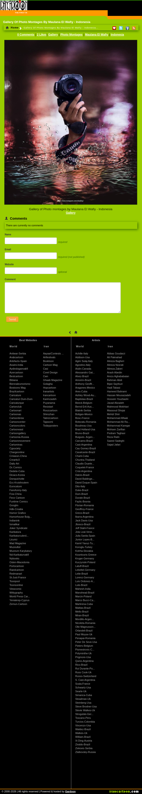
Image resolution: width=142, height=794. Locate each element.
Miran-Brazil (82, 615)
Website (9, 264)
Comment (10, 279)
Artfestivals (49, 357)
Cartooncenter (17, 421)
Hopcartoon (49, 387)
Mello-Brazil (82, 611)
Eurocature (15, 486)
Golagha (48, 383)
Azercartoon (16, 372)
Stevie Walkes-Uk (85, 710)
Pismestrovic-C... (84, 649)
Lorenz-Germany (84, 577)
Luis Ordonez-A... (85, 581)
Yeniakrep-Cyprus (19, 600)
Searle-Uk (80, 691)
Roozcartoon (50, 410)
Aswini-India (16, 364)
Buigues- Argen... (85, 437)
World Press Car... (19, 596)
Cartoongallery (17, 433)
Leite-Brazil (81, 573)
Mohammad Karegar (118, 425)
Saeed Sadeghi (115, 440)
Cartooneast (16, 429)
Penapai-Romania (85, 638)
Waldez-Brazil (83, 729)
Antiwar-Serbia (17, 353)
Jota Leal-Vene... (84, 531)
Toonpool (14, 581)
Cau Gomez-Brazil (85, 448)
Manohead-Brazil (84, 592)
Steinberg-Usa (83, 702)
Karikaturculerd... (19, 535)
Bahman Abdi (114, 380)
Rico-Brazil (81, 664)
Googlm (13, 505)
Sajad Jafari (113, 444)
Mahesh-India (83, 588)
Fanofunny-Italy (18, 490)
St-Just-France (17, 577)
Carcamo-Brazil (84, 440)
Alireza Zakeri (114, 368)
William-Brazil (83, 736)
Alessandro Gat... (85, 372)
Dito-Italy (80, 486)
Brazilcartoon (16, 391)
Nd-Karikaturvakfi (19, 554)
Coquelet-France (84, 467)
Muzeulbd (14, 547)
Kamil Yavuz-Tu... (85, 543)
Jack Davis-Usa (84, 520)
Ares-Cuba (81, 391)
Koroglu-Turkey (83, 547)
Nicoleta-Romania (85, 623)
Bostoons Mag (17, 387)
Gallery (53, 34)
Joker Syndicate (18, 528)
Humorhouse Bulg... (20, 516)
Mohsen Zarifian (116, 429)
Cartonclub (15, 406)
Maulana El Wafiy (96, 34)
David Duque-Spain (86, 482)
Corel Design (50, 372)
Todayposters (50, 425)
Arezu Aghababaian (118, 376)
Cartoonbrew (16, 418)
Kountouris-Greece (85, 554)
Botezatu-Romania (85, 421)
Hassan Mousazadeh (119, 395)
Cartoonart (15, 410)
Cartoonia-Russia (19, 437)
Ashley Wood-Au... (85, 395)
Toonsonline (16, 585)
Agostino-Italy (83, 364)
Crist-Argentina (83, 471)
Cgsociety (15, 448)
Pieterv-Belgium (84, 645)
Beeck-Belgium (83, 402)
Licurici (13, 539)
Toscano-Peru (83, 717)
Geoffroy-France (84, 509)
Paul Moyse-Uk (83, 634)
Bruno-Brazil (82, 433)
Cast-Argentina (83, 444)
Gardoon (70, 791)
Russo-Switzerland (85, 676)
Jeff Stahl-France (84, 528)
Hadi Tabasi (113, 387)
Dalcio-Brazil (82, 475)
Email (8, 249)
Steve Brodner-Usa (86, 706)
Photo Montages (71, 34)
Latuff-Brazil (82, 566)
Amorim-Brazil (83, 380)
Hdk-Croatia (16, 509)
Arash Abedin (114, 372)
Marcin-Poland (83, 596)
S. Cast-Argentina (85, 679)
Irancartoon (49, 395)
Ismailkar (14, 524)
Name (8, 234)
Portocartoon (16, 566)
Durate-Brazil (82, 497)
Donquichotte (16, 478)
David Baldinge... (84, 478)
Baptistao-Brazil (84, 399)
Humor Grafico (17, 512)
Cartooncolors (17, 425)
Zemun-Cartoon (18, 604)
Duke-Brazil (81, 490)
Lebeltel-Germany (85, 569)
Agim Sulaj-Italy (84, 361)
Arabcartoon (16, 357)
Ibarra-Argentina (84, 516)
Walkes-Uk (81, 733)
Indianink (14, 520)
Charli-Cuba (82, 456)
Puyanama (49, 402)
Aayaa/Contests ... (53, 353)
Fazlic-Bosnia (82, 501)
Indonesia (117, 34)
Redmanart (15, 573)
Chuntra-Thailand (85, 459)
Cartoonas (15, 414)
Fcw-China (15, 493)
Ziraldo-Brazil (82, 744)
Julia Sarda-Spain (85, 535)
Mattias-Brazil (83, 607)
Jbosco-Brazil (82, 524)
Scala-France (82, 683)
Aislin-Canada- (83, 368)
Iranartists (48, 391)
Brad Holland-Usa (85, 429)
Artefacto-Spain (18, 361)
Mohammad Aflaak (117, 418)
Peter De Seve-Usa (86, 642)
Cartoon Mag (50, 364)
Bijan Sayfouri (115, 383)
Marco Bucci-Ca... (85, 600)
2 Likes (42, 34)
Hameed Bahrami (117, 391)
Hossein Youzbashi (117, 399)
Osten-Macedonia (19, 562)
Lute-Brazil (81, 585)
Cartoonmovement (19, 440)
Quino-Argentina (84, 660)
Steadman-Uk (83, 698)
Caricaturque (16, 402)
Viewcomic (15, 588)
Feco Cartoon (17, 497)
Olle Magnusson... (85, 626)
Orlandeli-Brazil (84, 630)
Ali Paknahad (114, 357)
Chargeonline (16, 452)
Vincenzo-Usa (83, 725)
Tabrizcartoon (50, 418)
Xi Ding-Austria (83, 740)
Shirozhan (48, 414)
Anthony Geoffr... (84, 383)
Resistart (48, 406)
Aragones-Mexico (85, 387)
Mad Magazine (17, 543)
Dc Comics (15, 467)
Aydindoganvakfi (18, 368)
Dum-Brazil (81, 493)
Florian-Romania (84, 505)
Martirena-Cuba (84, 604)
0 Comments (25, 34)
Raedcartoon (16, 569)
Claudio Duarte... (84, 463)
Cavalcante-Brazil (85, 452)
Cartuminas (15, 444)
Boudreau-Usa (83, 425)
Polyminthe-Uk (83, 653)
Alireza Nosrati (115, 364)
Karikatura (15, 531)
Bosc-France (82, 418)
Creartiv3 (14, 459)
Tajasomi (48, 421)
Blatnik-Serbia (83, 410)
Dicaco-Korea (17, 475)
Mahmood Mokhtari (118, 406)
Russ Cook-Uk (83, 672)
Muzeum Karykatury (20, 550)
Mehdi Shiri (113, 414)
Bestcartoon (16, 376)
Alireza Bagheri (115, 361)
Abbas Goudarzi (116, 353)
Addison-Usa (82, 357)
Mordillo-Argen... (84, 619)
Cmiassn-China (18, 456)
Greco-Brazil (82, 512)
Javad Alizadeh (115, 402)
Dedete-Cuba (16, 471)
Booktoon (48, 361)
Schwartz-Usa (83, 687)
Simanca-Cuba (83, 695)
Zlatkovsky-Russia (85, 752)
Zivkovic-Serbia (84, 748)
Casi (45, 368)
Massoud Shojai (116, 410)
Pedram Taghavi (116, 433)
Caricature (15, 395)
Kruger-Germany (84, 558)
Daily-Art (14, 463)
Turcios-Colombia (85, 721)
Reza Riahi (113, 437)
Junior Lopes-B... (84, 539)
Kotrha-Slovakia (84, 550)
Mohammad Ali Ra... (118, 421)
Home (12, 27)
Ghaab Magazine (52, 380)
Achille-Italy (81, 353)
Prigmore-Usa (83, 657)
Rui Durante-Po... (85, 668)
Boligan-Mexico (84, 414)
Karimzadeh (50, 399)
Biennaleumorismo (19, 383)
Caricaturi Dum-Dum (20, 399)
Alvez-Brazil (82, 376)
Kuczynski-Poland (85, 562)
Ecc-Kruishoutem (19, 482)
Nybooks (14, 558)
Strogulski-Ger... (84, 714)
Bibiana (13, 380)
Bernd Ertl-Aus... (84, 406)
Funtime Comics (18, 501)
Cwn (45, 376)
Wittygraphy (16, 592)
